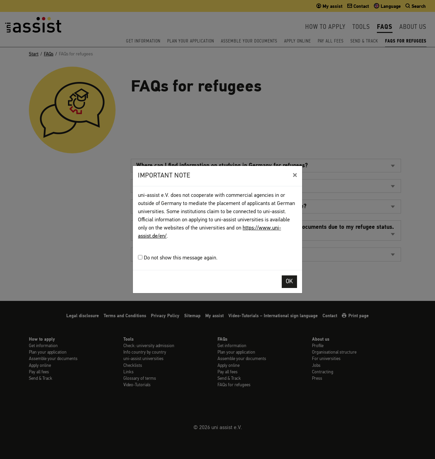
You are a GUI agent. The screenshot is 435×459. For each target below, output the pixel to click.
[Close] (295, 175)
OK (289, 282)
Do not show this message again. (178, 258)
